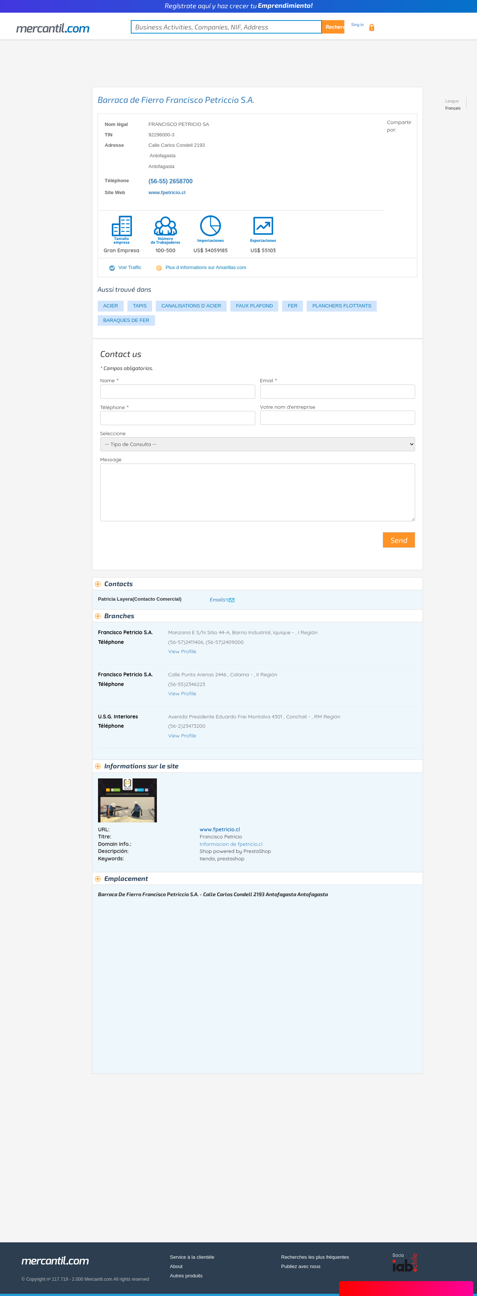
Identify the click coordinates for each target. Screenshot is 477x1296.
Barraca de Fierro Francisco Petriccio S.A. (176, 99)
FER (292, 306)
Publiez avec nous (301, 1266)
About (176, 1266)
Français (453, 108)
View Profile (182, 651)
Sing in (357, 24)
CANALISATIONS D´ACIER (191, 306)
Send (399, 539)
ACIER (110, 306)
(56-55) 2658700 (171, 181)
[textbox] (237, 27)
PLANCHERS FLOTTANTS (341, 306)
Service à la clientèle (192, 1257)
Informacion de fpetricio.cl (231, 844)
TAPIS (140, 306)
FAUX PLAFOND (254, 306)
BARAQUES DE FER (126, 320)
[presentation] (157, 542)
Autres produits (186, 1275)
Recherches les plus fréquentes (315, 1257)
